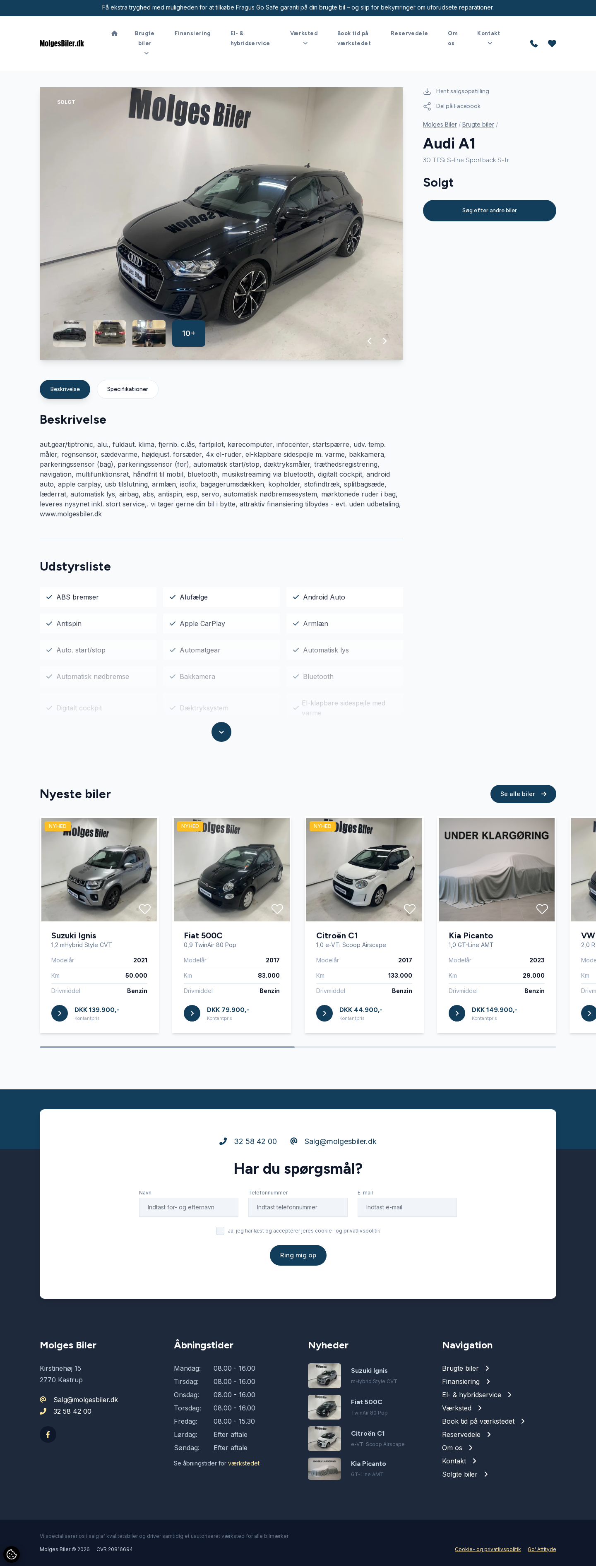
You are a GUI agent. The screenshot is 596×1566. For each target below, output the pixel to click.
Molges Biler (440, 124)
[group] (221, 223)
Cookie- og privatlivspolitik (488, 1549)
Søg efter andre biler (489, 210)
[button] (370, 341)
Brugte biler (478, 124)
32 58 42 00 (248, 1144)
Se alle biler (523, 797)
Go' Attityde (542, 1549)
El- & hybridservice (250, 38)
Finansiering (193, 33)
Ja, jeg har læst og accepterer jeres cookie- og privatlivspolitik (304, 1234)
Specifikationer (127, 389)
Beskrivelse (65, 389)
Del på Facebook (452, 106)
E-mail (365, 1196)
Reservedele (409, 33)
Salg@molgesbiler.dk (333, 1144)
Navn (145, 1196)
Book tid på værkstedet (354, 38)
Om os (452, 38)
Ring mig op (298, 1258)
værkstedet (244, 1463)
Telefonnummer (268, 1196)
